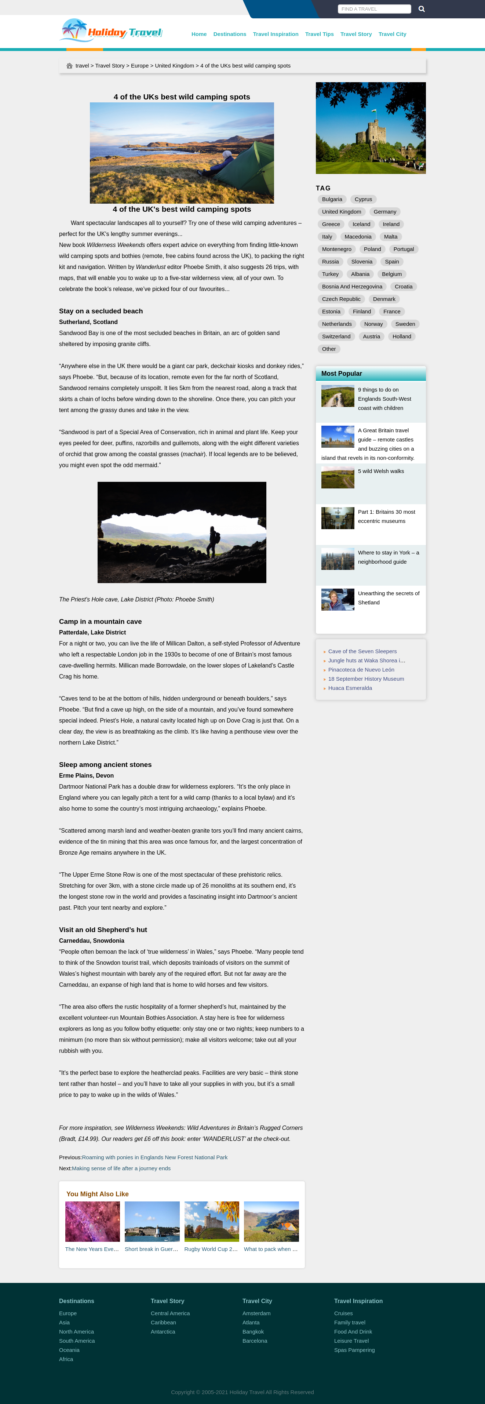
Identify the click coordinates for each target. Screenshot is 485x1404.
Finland (362, 311)
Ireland (391, 224)
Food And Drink (353, 1331)
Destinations (230, 34)
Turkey (330, 274)
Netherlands (337, 324)
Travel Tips (319, 34)
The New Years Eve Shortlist (100, 1249)
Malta (391, 236)
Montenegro (336, 249)
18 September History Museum (366, 679)
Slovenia (362, 261)
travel (82, 65)
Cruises (343, 1313)
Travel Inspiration (276, 34)
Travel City (392, 34)
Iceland (361, 224)
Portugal (404, 249)
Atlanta (251, 1322)
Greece (331, 224)
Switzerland (336, 336)
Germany (385, 211)
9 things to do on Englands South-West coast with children (384, 398)
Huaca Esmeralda (350, 688)
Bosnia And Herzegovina (352, 286)
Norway (373, 324)
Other (329, 349)
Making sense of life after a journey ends (121, 1168)
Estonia (331, 311)
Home (199, 34)
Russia (330, 261)
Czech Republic (341, 299)
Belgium (392, 274)
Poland (372, 249)
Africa (66, 1359)
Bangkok (253, 1331)
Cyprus (363, 199)
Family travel (349, 1322)
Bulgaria (332, 199)
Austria (371, 336)
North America (76, 1331)
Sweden (405, 324)
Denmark (384, 299)
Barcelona (254, 1341)
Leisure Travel (351, 1341)
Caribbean (163, 1322)
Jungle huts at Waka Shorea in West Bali (378, 660)
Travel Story (356, 34)
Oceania (69, 1350)
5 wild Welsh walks (381, 471)
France (392, 311)
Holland (402, 336)
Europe (140, 65)
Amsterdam (256, 1313)
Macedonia (358, 236)
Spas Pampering (354, 1350)
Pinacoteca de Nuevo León (361, 669)
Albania (360, 274)
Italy (327, 236)
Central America (170, 1313)
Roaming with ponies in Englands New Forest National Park (155, 1157)
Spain (392, 261)
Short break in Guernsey (155, 1249)
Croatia (403, 286)
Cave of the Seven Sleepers (362, 651)
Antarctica (163, 1331)
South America (77, 1341)
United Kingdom (174, 65)
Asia (64, 1322)
